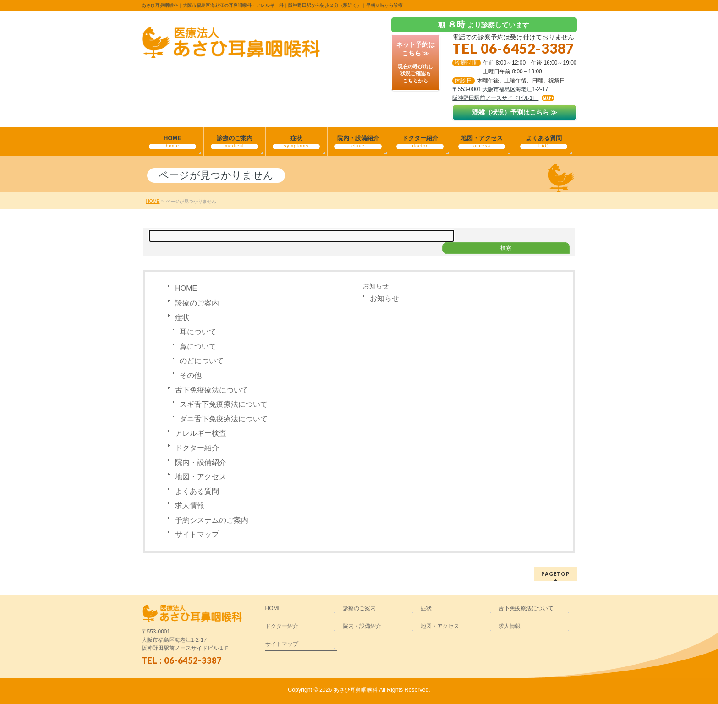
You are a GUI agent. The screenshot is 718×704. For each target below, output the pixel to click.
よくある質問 (197, 491)
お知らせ (376, 285)
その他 (191, 375)
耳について (198, 332)
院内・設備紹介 (200, 462)
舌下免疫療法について (211, 390)
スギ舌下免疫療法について (224, 404)
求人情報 (189, 505)
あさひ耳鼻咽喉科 (356, 690)
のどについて (202, 361)
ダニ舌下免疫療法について (224, 419)
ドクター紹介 (197, 448)
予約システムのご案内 (211, 520)
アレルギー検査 (200, 433)
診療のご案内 (197, 303)
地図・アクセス (200, 476)
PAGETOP (555, 574)
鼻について (198, 346)
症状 (182, 318)
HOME (186, 288)
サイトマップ (197, 534)
